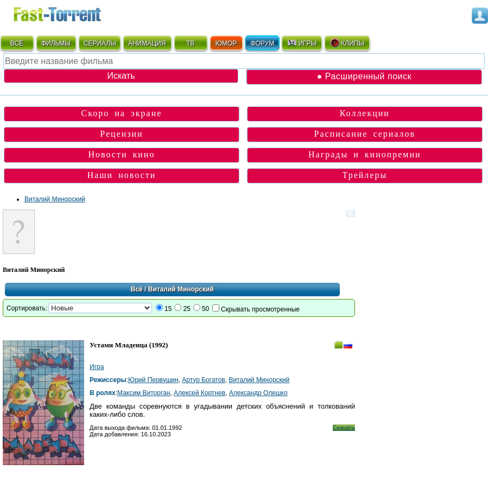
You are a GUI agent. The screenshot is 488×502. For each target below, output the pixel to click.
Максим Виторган (143, 393)
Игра (97, 367)
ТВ (190, 43)
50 (205, 309)
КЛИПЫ (346, 42)
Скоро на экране (121, 113)
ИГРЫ (301, 42)
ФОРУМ (262, 43)
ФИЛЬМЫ (56, 43)
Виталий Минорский (54, 199)
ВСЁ (16, 43)
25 (186, 309)
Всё (137, 289)
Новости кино (121, 154)
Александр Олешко (258, 393)
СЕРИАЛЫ (100, 43)
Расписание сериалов (365, 133)
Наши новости (121, 175)
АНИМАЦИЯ (147, 43)
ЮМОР (226, 43)
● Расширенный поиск (364, 76)
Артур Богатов (203, 380)
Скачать (344, 427)
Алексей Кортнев (199, 393)
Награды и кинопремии (364, 154)
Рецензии (121, 133)
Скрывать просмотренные (260, 309)
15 (168, 309)
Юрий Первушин (153, 380)
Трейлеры (365, 175)
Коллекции (365, 113)
